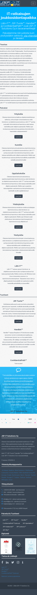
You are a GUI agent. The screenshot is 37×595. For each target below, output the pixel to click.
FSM (20, 472)
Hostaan (4, 475)
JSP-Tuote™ (14, 520)
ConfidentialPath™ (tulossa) (11, 523)
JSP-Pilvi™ (6, 530)
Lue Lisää (18, 137)
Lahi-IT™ (4, 567)
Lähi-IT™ (5, 520)
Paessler (27, 475)
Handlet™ (24, 520)
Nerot (22, 475)
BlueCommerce (20, 470)
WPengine (4, 480)
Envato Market (13, 472)
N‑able (9, 475)
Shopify (3, 477)
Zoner (10, 480)
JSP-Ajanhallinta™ (28, 523)
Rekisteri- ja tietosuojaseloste (10, 576)
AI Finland (5, 470)
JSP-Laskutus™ (21, 526)
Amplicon (11, 470)
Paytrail (33, 475)
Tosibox (16, 477)
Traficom (22, 477)
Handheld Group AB (28, 472)
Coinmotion (5, 472)
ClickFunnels (29, 470)
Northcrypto (16, 475)
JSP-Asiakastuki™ (8, 526)
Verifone (28, 477)
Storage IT (10, 477)
